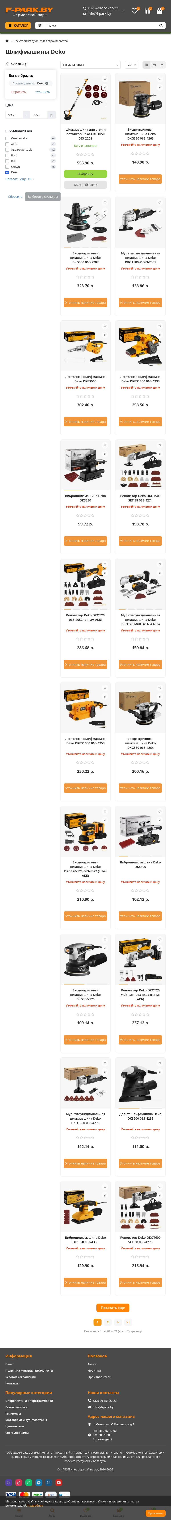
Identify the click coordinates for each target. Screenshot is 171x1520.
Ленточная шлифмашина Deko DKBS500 (85, 379)
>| (128, 1322)
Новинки (94, 1370)
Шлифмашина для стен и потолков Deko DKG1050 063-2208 (85, 133)
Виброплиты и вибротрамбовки (29, 1401)
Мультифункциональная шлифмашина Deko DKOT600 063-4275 (85, 1118)
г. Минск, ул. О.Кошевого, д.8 (113, 1424)
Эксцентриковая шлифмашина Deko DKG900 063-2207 (85, 257)
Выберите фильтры (43, 196)
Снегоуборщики (17, 1433)
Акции (92, 1364)
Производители (99, 1377)
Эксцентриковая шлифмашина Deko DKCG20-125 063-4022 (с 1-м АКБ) (85, 869)
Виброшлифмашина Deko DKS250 (85, 498)
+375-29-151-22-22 (99, 8)
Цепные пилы (15, 1426)
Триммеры (13, 1414)
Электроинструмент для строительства (41, 41)
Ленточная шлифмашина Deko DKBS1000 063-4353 (85, 741)
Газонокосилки (16, 1407)
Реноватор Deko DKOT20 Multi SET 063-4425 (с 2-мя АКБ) (140, 994)
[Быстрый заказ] (85, 185)
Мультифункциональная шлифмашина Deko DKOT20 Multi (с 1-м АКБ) (140, 619)
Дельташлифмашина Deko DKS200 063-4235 (140, 1116)
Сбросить (18, 92)
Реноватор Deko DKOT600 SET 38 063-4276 (140, 1239)
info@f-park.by (96, 13)
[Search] (105, 25)
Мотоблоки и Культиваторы (26, 1420)
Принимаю (155, 1513)
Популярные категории (28, 1392)
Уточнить (42, 92)
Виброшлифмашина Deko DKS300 (140, 864)
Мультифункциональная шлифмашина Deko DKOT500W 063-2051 (140, 257)
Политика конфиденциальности (29, 1370)
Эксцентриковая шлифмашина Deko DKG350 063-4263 (140, 133)
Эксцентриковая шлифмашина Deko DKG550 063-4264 (140, 743)
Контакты (12, 1383)
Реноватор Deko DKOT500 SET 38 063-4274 (140, 498)
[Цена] (14, 115)
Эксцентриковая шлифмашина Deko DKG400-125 (85, 994)
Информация (18, 1355)
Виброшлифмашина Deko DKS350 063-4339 (85, 1239)
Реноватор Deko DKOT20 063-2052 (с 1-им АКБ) (85, 617)
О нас (9, 1364)
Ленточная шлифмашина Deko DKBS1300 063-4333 (140, 379)
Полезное (97, 1355)
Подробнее (35, 1506)
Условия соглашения (20, 1377)
